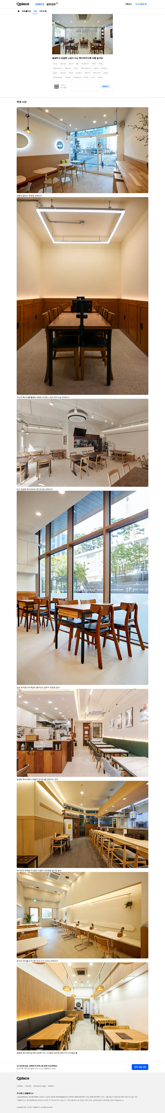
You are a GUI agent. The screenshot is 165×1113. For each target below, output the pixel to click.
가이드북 (42, 11)
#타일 (106, 73)
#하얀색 (104, 68)
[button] (145, 110)
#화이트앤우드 (86, 68)
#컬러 (55, 73)
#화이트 (68, 68)
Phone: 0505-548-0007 (77, 1097)
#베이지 (87, 73)
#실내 (71, 64)
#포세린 (68, 77)
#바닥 (94, 64)
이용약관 (28, 1086)
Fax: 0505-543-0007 (93, 1097)
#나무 (93, 77)
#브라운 (63, 73)
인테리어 (39, 4)
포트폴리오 (26, 11)
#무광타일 (77, 77)
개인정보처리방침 (39, 1086)
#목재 (100, 77)
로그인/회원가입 (141, 4)
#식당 (55, 64)
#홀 (77, 64)
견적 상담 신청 (140, 1067)
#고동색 (79, 73)
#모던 (101, 64)
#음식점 (63, 64)
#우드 (76, 68)
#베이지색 (97, 73)
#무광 (86, 77)
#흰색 (96, 68)
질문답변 (51, 3)
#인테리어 (85, 64)
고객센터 (20, 1086)
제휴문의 (128, 4)
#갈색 (71, 73)
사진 (35, 11)
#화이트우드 (57, 68)
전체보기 (105, 86)
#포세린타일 (57, 77)
